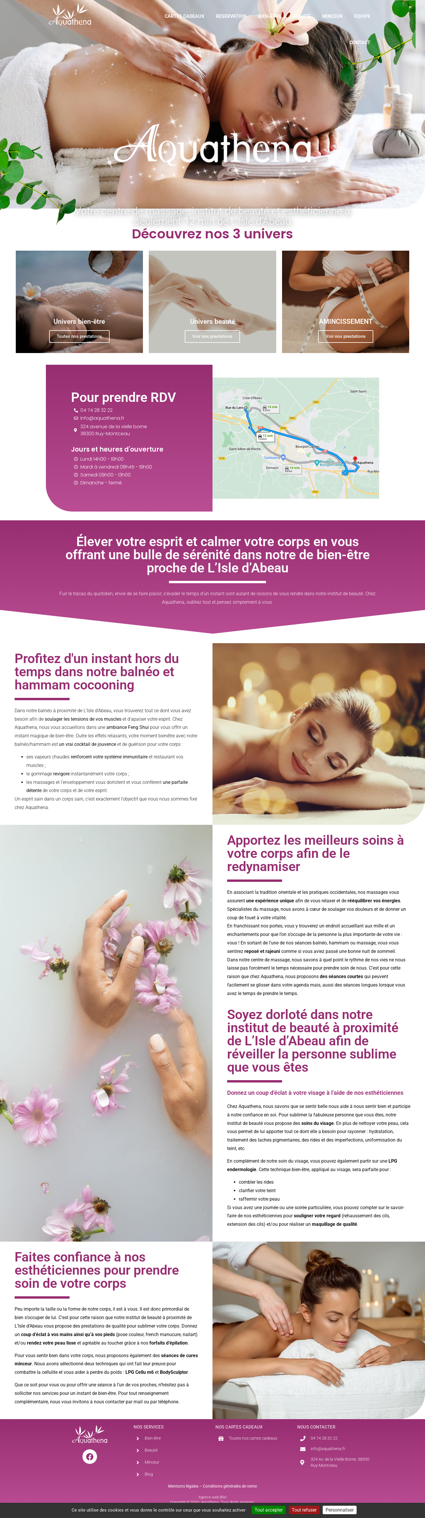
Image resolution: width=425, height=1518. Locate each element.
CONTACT (359, 42)
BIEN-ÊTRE (269, 16)
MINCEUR (332, 16)
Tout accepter (269, 1510)
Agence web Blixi (212, 1497)
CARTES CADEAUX (184, 16)
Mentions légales (183, 1486)
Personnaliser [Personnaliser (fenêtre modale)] (340, 1510)
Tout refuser (304, 1510)
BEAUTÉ (301, 16)
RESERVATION (231, 16)
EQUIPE (362, 16)
